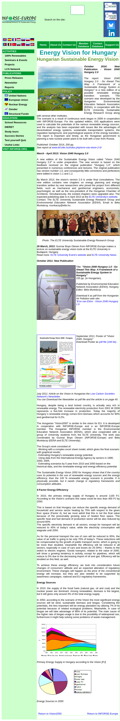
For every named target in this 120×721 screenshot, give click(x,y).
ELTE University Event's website (69, 254)
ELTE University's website (103, 196)
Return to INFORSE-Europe (102, 713)
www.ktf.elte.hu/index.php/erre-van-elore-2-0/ (77, 147)
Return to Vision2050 (50, 713)
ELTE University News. (104, 254)
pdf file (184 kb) (107, 341)
